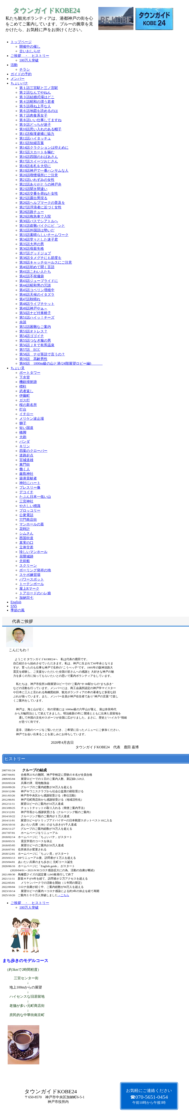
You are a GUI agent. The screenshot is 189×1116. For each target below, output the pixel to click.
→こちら (63, 895)
